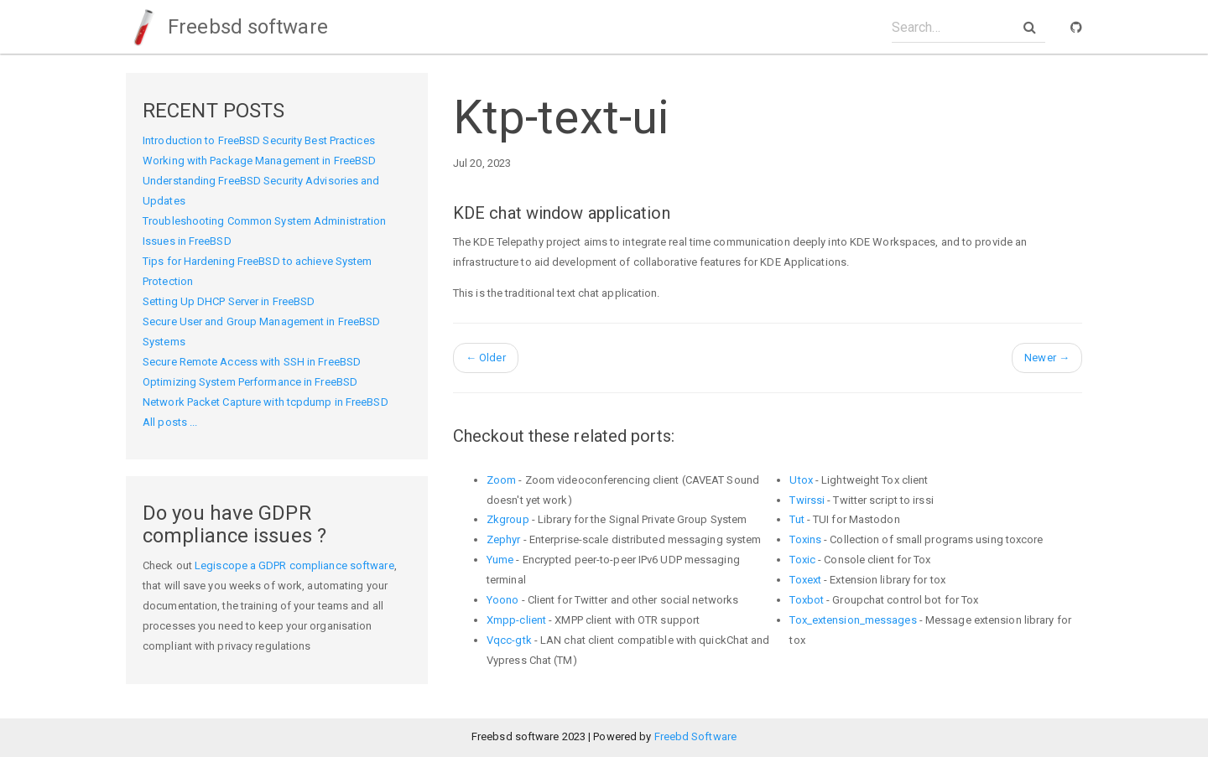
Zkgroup (508, 519)
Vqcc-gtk (509, 640)
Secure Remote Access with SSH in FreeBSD (252, 361)
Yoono (503, 600)
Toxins (805, 539)
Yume (500, 559)
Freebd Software (695, 736)
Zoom (501, 480)
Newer (1047, 357)
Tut (796, 519)
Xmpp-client (516, 620)
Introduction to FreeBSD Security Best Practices (259, 140)
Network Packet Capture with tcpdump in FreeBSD (265, 402)
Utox (800, 480)
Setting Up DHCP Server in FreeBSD (229, 301)
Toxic (802, 559)
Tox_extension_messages (852, 620)
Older (486, 357)
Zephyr (504, 539)
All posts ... (170, 422)
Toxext (805, 579)
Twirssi (807, 500)
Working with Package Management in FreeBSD (259, 160)
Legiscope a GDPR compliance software (294, 565)
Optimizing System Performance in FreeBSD (250, 382)
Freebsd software (227, 27)
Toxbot (806, 600)
